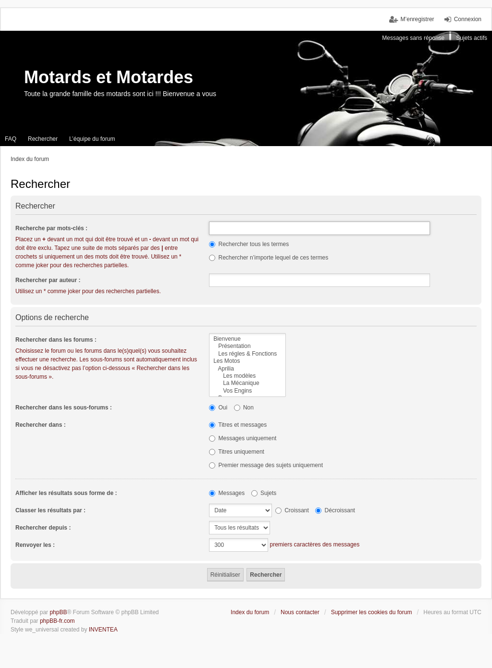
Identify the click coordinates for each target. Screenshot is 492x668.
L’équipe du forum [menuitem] (92, 139)
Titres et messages (238, 424)
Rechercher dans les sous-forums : (63, 407)
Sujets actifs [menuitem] (471, 38)
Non (244, 407)
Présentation (247, 346)
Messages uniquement (242, 438)
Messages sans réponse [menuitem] (413, 38)
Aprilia (247, 368)
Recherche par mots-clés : (51, 228)
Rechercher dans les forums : (56, 339)
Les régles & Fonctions (247, 354)
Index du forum (250, 612)
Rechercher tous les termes (249, 244)
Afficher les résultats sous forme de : (66, 493)
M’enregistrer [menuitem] (417, 19)
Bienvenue (247, 339)
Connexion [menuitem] (467, 19)
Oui (218, 407)
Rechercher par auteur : (47, 280)
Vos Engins (247, 391)
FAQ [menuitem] (10, 139)
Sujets (264, 493)
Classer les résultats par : (50, 510)
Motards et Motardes (108, 77)
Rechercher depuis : (43, 527)
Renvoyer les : (35, 545)
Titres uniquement (236, 451)
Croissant (292, 510)
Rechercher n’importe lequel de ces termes (268, 257)
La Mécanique (247, 383)
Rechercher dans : (40, 424)
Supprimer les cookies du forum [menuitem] (371, 612)
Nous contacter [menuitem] (300, 612)
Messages (227, 493)
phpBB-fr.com (57, 621)
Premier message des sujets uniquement (266, 465)
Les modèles (247, 376)
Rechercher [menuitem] (43, 139)
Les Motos (247, 361)
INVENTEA (103, 629)
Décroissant (335, 510)
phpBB (58, 612)
